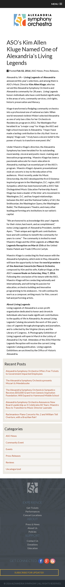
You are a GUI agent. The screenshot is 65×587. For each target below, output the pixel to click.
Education (33, 548)
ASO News (11, 435)
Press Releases (13, 455)
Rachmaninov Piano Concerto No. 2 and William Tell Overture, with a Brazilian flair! (32, 415)
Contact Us (32, 540)
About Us (32, 528)
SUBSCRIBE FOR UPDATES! (29, 572)
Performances (32, 511)
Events (9, 449)
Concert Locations (32, 515)
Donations (32, 544)
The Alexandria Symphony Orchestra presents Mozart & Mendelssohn (29, 382)
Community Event (15, 442)
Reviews (10, 462)
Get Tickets (32, 507)
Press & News (33, 524)
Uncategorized (13, 469)
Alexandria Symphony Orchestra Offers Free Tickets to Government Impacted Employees (32, 372)
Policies (32, 531)
